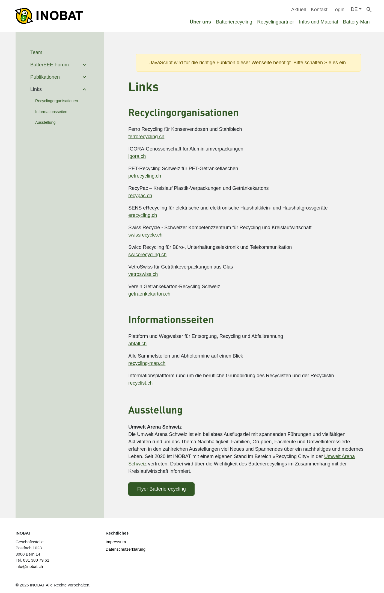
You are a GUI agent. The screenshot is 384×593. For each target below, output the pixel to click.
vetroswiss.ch (143, 274)
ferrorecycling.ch (146, 136)
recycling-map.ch (146, 363)
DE (354, 9)
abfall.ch (137, 343)
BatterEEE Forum (49, 64)
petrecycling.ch (144, 176)
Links (36, 89)
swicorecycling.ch (147, 254)
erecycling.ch (142, 215)
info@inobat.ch (29, 566)
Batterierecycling (234, 22)
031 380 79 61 (36, 560)
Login (338, 9)
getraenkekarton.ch (149, 294)
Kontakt (319, 9)
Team (36, 52)
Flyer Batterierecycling (161, 489)
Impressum (116, 541)
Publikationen (45, 77)
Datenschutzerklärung (125, 549)
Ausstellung (45, 122)
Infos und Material (318, 22)
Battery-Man (356, 22)
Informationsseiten (51, 112)
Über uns (200, 22)
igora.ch (137, 156)
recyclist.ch (140, 383)
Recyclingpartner (275, 22)
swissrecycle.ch (146, 235)
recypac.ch (140, 195)
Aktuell (298, 9)
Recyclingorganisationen (56, 101)
